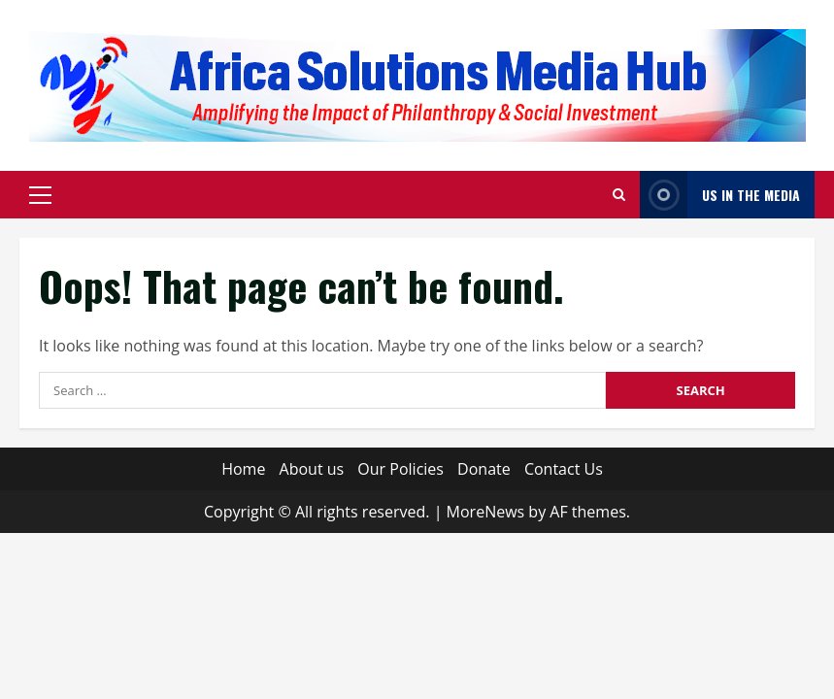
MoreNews (486, 511)
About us (312, 469)
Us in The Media (720, 194)
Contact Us (563, 469)
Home (243, 469)
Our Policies (400, 469)
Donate (484, 469)
